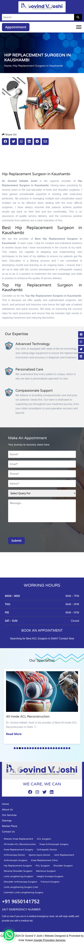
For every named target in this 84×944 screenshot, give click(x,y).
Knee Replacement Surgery (18, 849)
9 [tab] (35, 748)
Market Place (9, 826)
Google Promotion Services (49, 940)
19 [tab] (62, 748)
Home (5, 804)
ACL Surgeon (44, 838)
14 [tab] (48, 748)
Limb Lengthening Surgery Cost (21, 887)
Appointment (15, 27)
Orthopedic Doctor (47, 849)
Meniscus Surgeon (46, 871)
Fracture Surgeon (50, 881)
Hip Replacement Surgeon (18, 865)
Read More (14, 734)
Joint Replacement (64, 855)
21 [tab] (67, 748)
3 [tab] (20, 748)
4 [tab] (22, 748)
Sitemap (7, 820)
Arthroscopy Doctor (14, 855)
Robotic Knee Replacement (18, 838)
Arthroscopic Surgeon (15, 860)
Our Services (9, 815)
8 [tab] (33, 748)
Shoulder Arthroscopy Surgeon (20, 881)
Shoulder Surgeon (63, 865)
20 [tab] (64, 748)
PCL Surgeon (43, 865)
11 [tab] (41, 748)
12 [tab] (43, 748)
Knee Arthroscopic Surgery (54, 844)
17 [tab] (56, 748)
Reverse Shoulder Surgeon (18, 871)
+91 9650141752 (21, 901)
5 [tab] (25, 748)
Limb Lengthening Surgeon (18, 876)
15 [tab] (51, 748)
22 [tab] (69, 748)
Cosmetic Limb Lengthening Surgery (23, 892)
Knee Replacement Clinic (44, 860)
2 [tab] (17, 748)
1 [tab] (15, 748)
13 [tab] (46, 748)
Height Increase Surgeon (50, 876)
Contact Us (8, 831)
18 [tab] (59, 748)
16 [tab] (54, 748)
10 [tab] (38, 748)
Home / (8, 66)
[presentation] (33, 530)
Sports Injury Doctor (39, 855)
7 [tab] (30, 748)
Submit (16, 540)
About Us (7, 809)
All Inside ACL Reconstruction (20, 844)
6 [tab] (28, 748)
